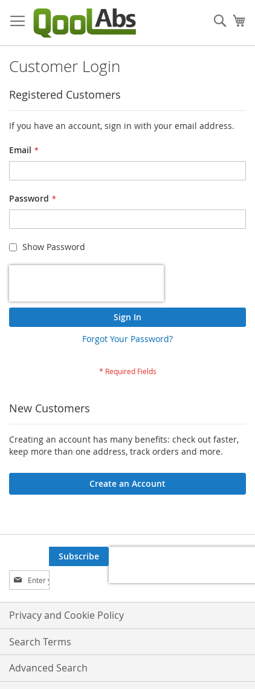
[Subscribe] (79, 556)
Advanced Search (48, 667)
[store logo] (84, 23)
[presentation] (86, 283)
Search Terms (40, 641)
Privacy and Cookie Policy (66, 615)
